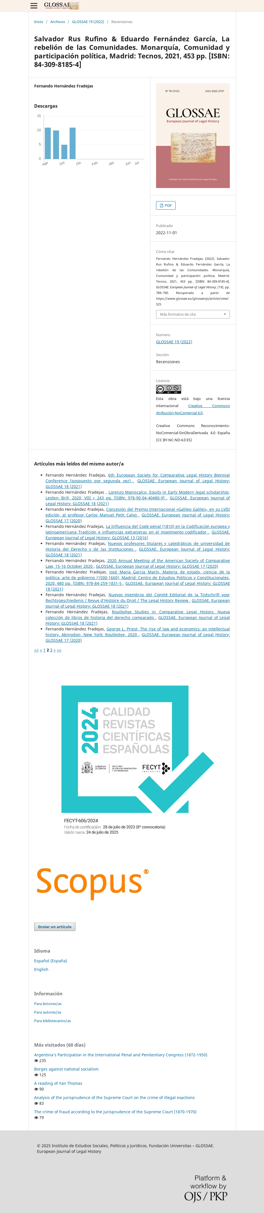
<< (36, 650)
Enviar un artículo (54, 926)
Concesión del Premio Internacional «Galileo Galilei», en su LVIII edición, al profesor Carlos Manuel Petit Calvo (138, 512)
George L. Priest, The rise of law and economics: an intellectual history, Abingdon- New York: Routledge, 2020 (138, 631)
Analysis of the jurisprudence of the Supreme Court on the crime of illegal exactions (114, 1097)
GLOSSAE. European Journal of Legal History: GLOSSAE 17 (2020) (157, 566)
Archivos (57, 21)
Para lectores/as (48, 1003)
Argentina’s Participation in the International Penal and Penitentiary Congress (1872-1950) (120, 1054)
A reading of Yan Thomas (58, 1083)
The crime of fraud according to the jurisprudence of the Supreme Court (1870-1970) (115, 1111)
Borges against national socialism (66, 1069)
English (41, 969)
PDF (168, 205)
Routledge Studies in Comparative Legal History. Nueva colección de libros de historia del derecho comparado (138, 614)
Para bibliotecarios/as (52, 1020)
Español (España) (50, 960)
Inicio (38, 21)
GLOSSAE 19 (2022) (88, 21)
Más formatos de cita (178, 314)
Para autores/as (47, 1012)
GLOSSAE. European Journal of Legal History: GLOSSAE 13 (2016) (138, 534)
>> (59, 650)
